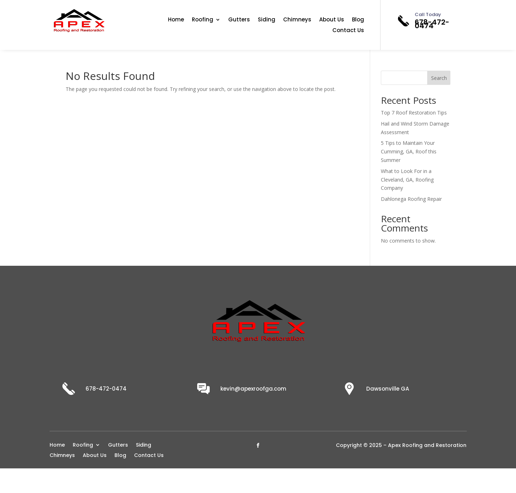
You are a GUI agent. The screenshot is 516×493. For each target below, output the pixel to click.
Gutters (239, 20)
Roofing (202, 20)
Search (439, 78)
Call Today (428, 14)
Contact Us (348, 31)
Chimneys (297, 20)
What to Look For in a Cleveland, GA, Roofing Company (407, 180)
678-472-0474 (432, 24)
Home (176, 20)
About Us (331, 20)
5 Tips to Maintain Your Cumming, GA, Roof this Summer (408, 151)
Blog (358, 20)
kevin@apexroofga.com (253, 388)
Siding (266, 20)
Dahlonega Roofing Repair (411, 198)
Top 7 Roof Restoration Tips (414, 112)
